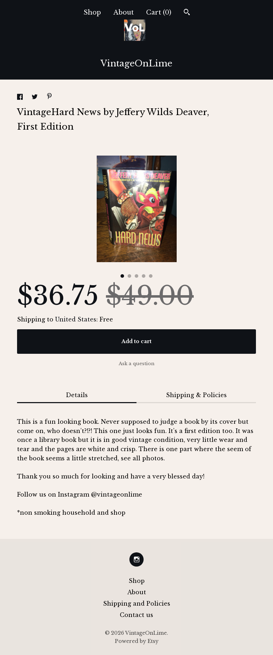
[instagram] (136, 559)
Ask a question (137, 364)
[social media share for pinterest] (49, 97)
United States (75, 319)
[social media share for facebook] (21, 97)
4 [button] (143, 276)
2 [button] (129, 276)
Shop (92, 12)
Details (77, 395)
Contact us (136, 614)
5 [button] (150, 276)
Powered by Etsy (137, 641)
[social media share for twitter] (35, 97)
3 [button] (136, 276)
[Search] (187, 13)
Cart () (158, 12)
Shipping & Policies (196, 395)
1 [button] (122, 276)
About (123, 12)
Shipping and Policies (136, 603)
